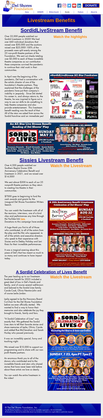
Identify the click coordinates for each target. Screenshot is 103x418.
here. (23, 218)
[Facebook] (59, 6)
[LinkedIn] (79, 6)
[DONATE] (91, 5)
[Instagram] (64, 6)
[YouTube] (74, 6)
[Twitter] (69, 6)
